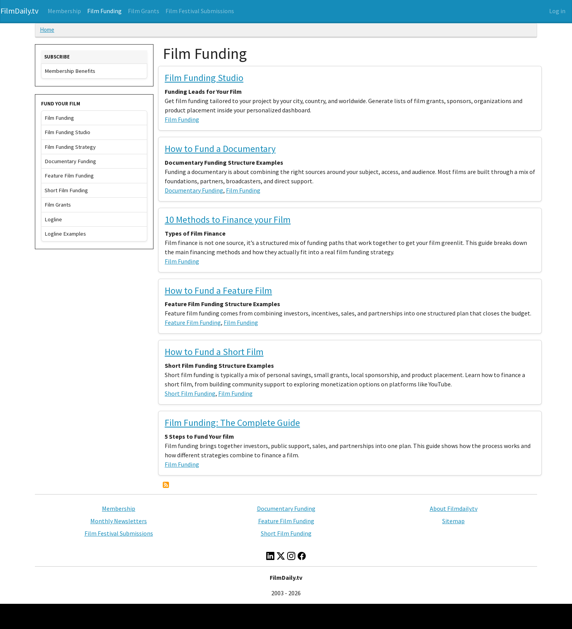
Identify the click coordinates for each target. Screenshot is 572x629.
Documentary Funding (194, 190)
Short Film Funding (190, 393)
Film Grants (143, 11)
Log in (557, 11)
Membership (64, 11)
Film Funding (104, 11)
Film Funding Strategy (70, 146)
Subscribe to (166, 485)
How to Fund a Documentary (220, 149)
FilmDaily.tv (19, 11)
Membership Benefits (70, 70)
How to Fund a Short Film (214, 352)
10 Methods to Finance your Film (228, 220)
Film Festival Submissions (199, 11)
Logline (53, 219)
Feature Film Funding (193, 322)
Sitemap (453, 521)
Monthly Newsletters (118, 521)
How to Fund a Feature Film (218, 290)
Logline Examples (65, 233)
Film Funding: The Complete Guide (232, 423)
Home (47, 29)
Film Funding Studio (204, 78)
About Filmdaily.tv (453, 508)
